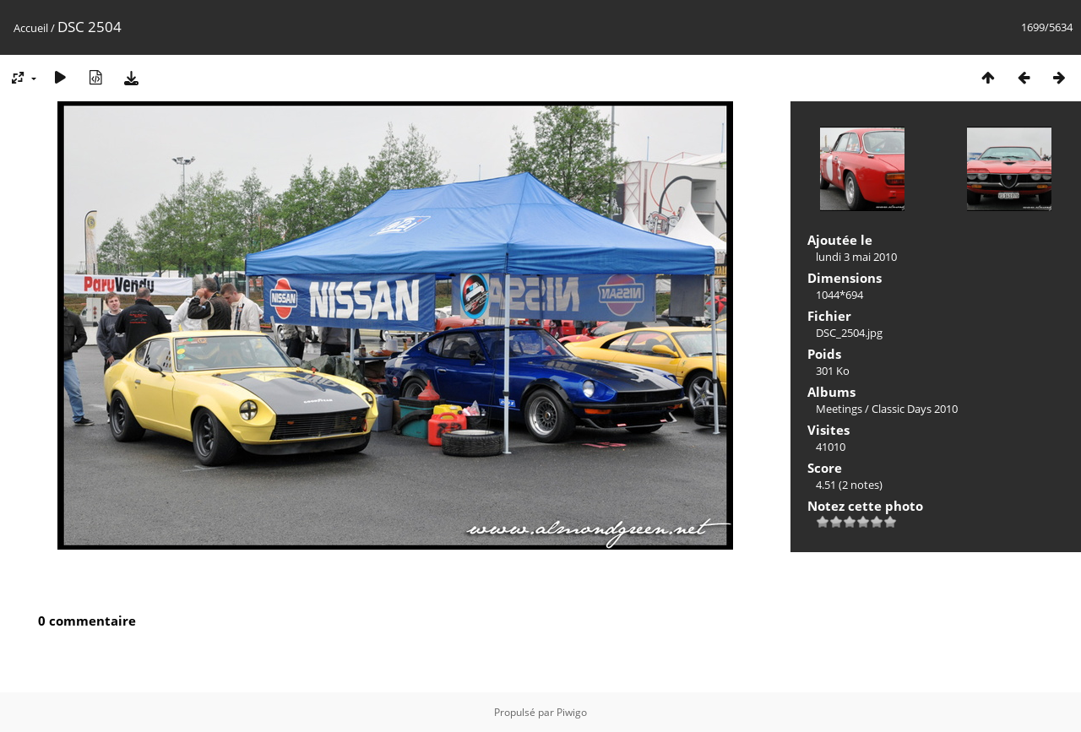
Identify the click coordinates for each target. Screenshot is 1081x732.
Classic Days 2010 (915, 408)
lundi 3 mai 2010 (856, 256)
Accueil (31, 27)
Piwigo (572, 712)
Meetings (839, 408)
